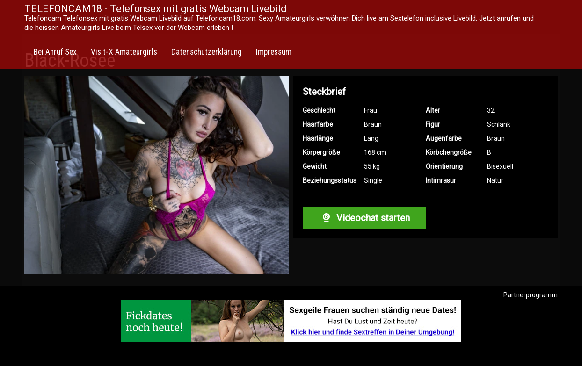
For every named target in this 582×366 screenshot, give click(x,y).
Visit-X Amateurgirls (124, 52)
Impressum (273, 52)
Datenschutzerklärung (206, 52)
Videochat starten (364, 217)
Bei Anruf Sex (55, 52)
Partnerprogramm (530, 295)
